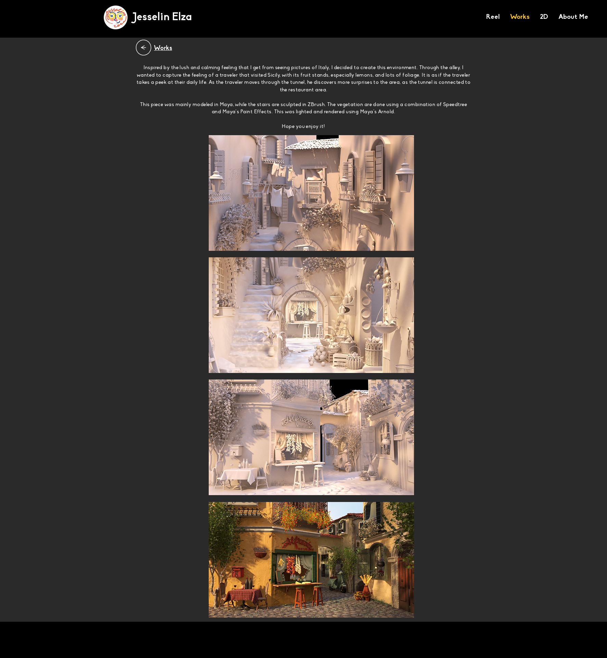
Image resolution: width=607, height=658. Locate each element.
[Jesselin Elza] (162, 17)
